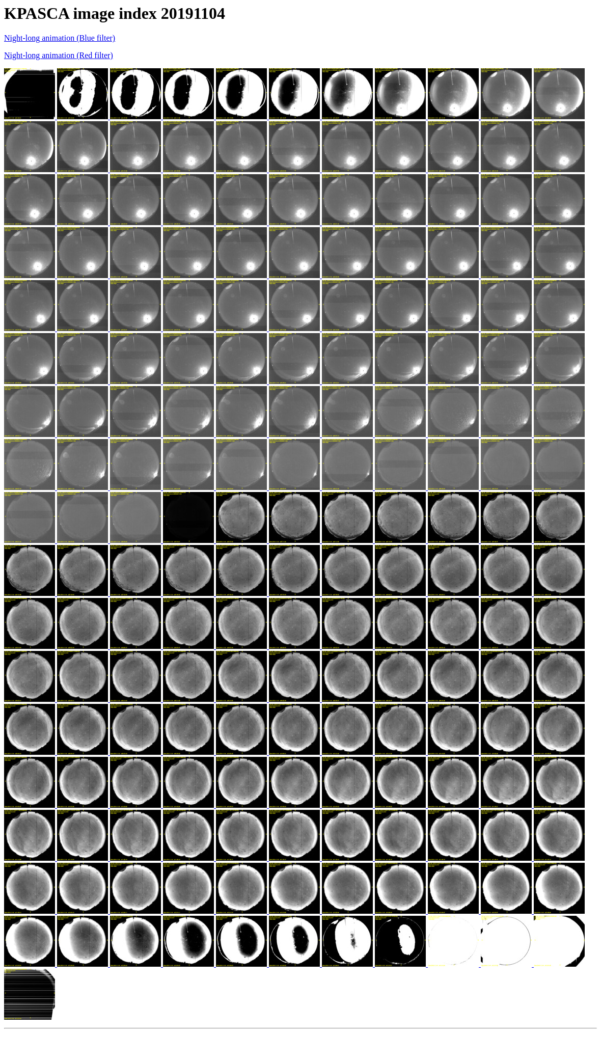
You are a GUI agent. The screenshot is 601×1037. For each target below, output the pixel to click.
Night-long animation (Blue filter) (59, 38)
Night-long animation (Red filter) (58, 55)
